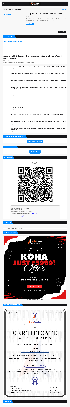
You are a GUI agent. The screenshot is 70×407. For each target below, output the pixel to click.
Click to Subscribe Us (35, 141)
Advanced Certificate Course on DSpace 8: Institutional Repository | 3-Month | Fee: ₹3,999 (33, 94)
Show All (64, 9)
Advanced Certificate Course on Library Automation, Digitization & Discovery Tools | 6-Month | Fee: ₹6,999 (33, 57)
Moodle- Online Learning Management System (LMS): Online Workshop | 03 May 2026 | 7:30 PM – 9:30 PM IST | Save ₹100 (38, 74)
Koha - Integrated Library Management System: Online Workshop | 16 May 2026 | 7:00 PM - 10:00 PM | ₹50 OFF (38, 66)
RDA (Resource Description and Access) (44, 14)
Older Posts (62, 31)
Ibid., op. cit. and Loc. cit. (17, 107)
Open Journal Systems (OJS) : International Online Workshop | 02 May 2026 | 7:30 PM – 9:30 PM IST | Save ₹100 (38, 80)
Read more (29, 23)
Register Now (35, 152)
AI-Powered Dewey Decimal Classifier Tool (21, 100)
